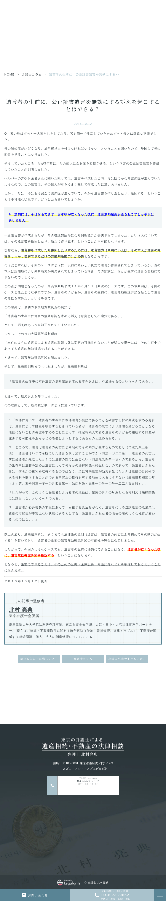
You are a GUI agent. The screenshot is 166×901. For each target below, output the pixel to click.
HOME (9, 74)
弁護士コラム (32, 74)
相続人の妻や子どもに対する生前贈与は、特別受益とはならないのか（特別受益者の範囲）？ (128, 659)
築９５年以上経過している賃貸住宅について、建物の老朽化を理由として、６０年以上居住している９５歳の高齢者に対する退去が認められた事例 (40, 659)
